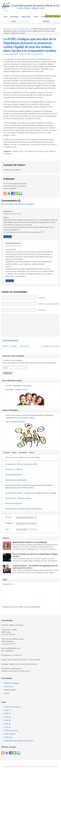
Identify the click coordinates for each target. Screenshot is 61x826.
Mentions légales (10, 694)
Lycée (25, 394)
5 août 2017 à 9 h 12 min (13, 246)
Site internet (42, 310)
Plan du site (8, 691)
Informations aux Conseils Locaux (37, 151)
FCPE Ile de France (11, 735)
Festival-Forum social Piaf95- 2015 (15, 611)
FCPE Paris (8, 741)
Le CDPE (5, 17)
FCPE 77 (7, 714)
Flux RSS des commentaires (24, 204)
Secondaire (7, 154)
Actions (36, 17)
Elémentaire (27, 390)
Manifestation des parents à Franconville (18, 745)
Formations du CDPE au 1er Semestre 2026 (21, 468)
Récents (14, 456)
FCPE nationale (9, 738)
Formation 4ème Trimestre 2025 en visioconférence (23, 513)
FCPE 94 (7, 731)
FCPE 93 (7, 728)
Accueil (15, 29)
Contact (13, 21)
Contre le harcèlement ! (12, 711)
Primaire (53, 151)
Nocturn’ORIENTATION (13, 479)
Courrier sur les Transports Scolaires (18, 502)
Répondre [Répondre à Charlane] (7, 236)
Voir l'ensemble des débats (15, 426)
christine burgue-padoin (10, 54)
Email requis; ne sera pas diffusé (48, 304)
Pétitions (6, 542)
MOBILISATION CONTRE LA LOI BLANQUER (30, 546)
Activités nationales (46, 17)
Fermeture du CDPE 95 (13, 473)
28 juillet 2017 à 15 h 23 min (12, 214)
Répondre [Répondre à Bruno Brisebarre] (10, 281)
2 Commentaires (37, 54)
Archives (31, 456)
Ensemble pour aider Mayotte (16, 484)
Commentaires (23, 456)
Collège (18, 394)
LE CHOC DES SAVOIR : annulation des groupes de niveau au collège (30, 497)
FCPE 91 (7, 721)
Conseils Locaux (26, 17)
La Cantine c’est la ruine (49, 350)
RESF (56, 17)
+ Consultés (6, 456)
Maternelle (17, 390)
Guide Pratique (14, 17)
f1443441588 (35, 611)
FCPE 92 (7, 724)
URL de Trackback (7, 204)
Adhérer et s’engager (11, 687)
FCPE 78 (7, 718)
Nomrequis (41, 297)
